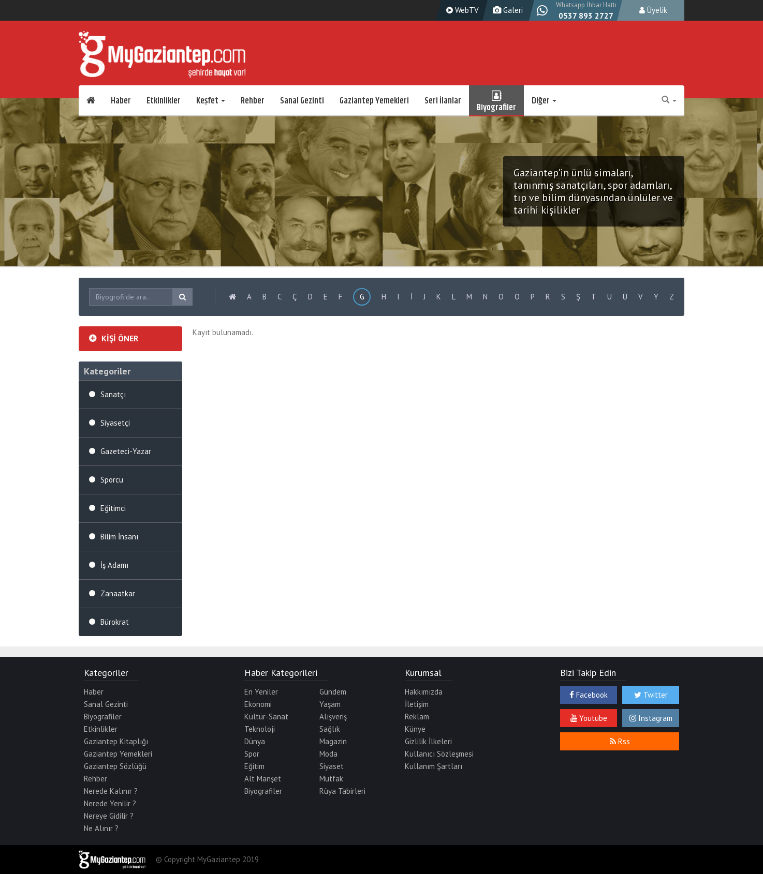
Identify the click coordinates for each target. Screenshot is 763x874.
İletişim (417, 704)
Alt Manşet (262, 778)
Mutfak (331, 778)
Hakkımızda (424, 692)
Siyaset (331, 766)
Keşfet (210, 101)
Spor (251, 754)
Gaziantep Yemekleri (374, 101)
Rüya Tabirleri (342, 791)
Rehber (253, 101)
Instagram (650, 718)
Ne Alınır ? (101, 828)
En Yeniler (261, 692)
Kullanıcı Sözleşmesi (439, 754)
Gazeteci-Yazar (125, 451)
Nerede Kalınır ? (111, 791)
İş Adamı (114, 565)
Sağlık (329, 729)
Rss (620, 741)
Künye (415, 729)
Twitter (651, 695)
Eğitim (254, 766)
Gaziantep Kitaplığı (116, 741)
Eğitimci (113, 508)
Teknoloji (259, 729)
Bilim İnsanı (119, 536)
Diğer (544, 101)
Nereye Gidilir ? (109, 816)
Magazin (333, 741)
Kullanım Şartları (433, 766)
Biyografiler (496, 101)
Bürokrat (114, 622)
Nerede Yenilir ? (110, 803)
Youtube (588, 718)
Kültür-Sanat (266, 716)
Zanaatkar (117, 593)
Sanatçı (113, 394)
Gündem (332, 692)
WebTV (461, 10)
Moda (328, 754)
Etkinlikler (163, 101)
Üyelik (653, 10)
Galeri (506, 10)
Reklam (417, 716)
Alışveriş (333, 716)
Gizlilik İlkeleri (428, 741)
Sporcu (111, 480)
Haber (121, 101)
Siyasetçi (115, 423)
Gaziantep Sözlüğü (115, 766)
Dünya (254, 741)
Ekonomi (258, 704)
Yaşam (330, 704)
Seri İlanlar (442, 101)
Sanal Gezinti (302, 101)
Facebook (588, 695)
